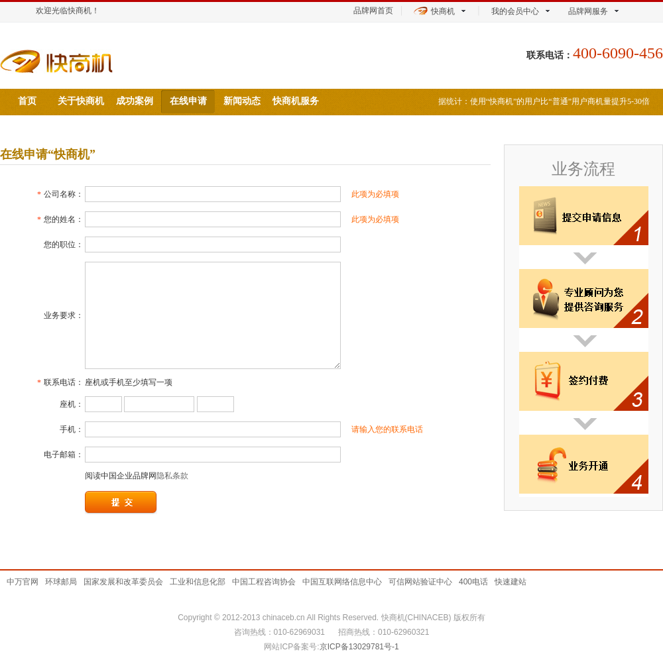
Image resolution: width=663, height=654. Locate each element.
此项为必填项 (375, 194)
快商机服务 (295, 101)
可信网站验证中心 (420, 581)
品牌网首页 (373, 10)
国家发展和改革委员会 (123, 581)
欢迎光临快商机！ (67, 10)
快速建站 (510, 581)
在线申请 (188, 101)
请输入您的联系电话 (387, 429)
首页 (27, 101)
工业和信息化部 (197, 581)
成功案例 (134, 101)
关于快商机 (81, 101)
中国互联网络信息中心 (342, 581)
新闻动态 (242, 101)
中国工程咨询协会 (264, 581)
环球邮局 (61, 581)
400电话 (473, 581)
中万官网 (22, 581)
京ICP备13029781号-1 (359, 646)
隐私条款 (172, 475)
